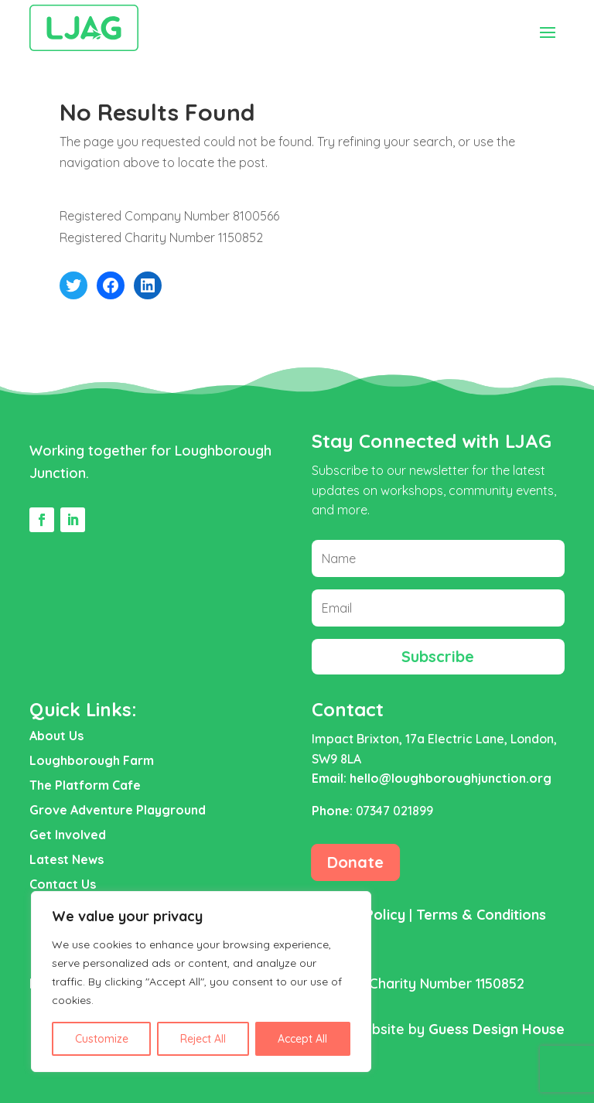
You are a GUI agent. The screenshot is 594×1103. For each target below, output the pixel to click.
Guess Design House (496, 1029)
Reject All (203, 1039)
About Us (56, 735)
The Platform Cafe (85, 785)
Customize (101, 1039)
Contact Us (62, 884)
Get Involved (67, 834)
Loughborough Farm (91, 760)
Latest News (66, 859)
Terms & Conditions (481, 915)
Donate (355, 862)
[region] (201, 981)
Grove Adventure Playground (117, 810)
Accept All (302, 1039)
